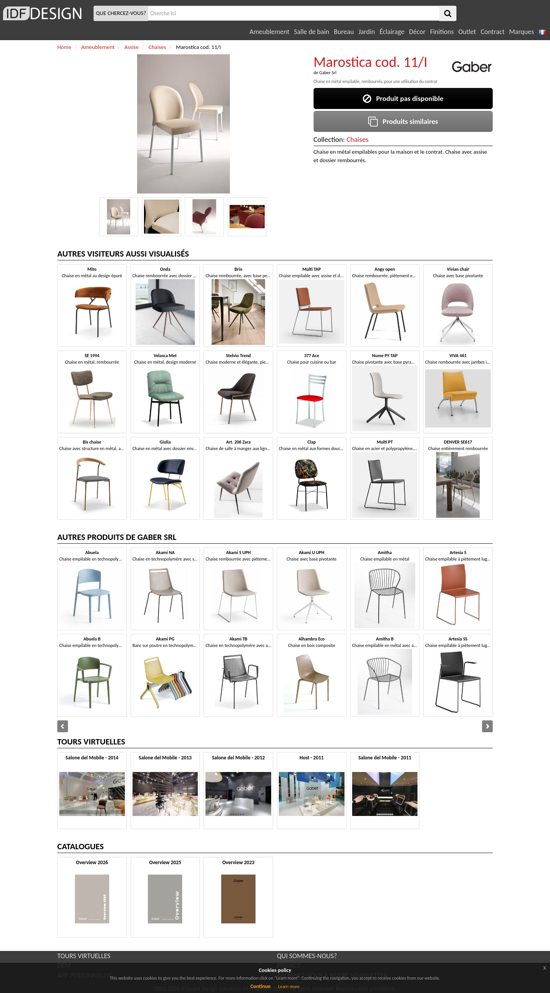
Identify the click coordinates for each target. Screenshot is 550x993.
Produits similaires (403, 121)
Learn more (288, 986)
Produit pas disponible (403, 98)
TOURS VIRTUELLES (83, 956)
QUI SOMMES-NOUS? (307, 956)
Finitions (442, 32)
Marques (521, 32)
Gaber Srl (327, 72)
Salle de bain (311, 32)
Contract (492, 32)
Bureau (344, 32)
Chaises (357, 139)
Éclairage (392, 32)
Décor (417, 32)
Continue (261, 986)
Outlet (467, 32)
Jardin (366, 32)
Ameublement (269, 32)
